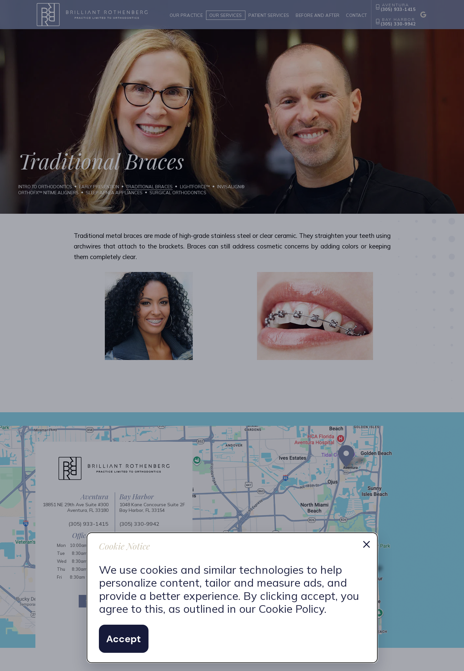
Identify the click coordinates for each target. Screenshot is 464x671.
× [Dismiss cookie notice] (366, 543)
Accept (123, 639)
